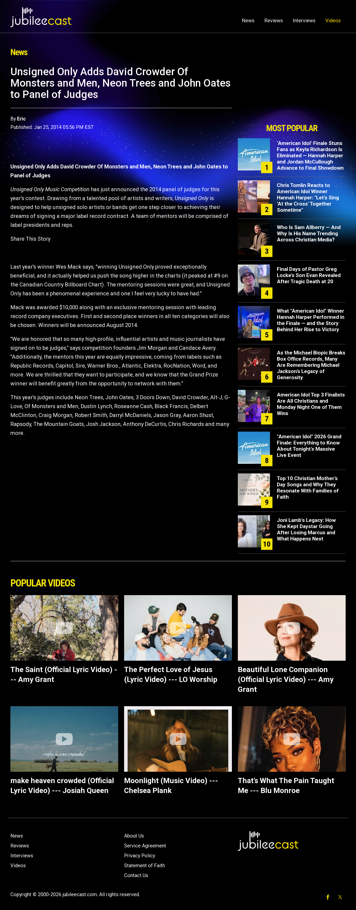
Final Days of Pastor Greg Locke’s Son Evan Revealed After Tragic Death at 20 (309, 275)
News (248, 20)
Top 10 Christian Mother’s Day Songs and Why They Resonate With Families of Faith (308, 487)
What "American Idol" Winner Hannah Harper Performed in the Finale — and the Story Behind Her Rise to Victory (310, 320)
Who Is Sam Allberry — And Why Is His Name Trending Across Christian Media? (309, 233)
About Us (134, 836)
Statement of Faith (144, 865)
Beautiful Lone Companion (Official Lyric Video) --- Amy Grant (286, 679)
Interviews (304, 20)
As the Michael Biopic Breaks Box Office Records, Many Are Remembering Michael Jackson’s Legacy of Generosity (311, 365)
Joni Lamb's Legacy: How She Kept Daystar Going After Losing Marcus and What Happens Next (306, 529)
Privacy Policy (139, 856)
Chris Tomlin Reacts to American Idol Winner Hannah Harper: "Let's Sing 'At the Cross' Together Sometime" (308, 197)
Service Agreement (145, 846)
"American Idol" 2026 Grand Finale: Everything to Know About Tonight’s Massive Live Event (309, 446)
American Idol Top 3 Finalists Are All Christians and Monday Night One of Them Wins (311, 404)
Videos (333, 20)
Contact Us (136, 875)
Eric (21, 119)
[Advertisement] (292, 93)
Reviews (273, 20)
